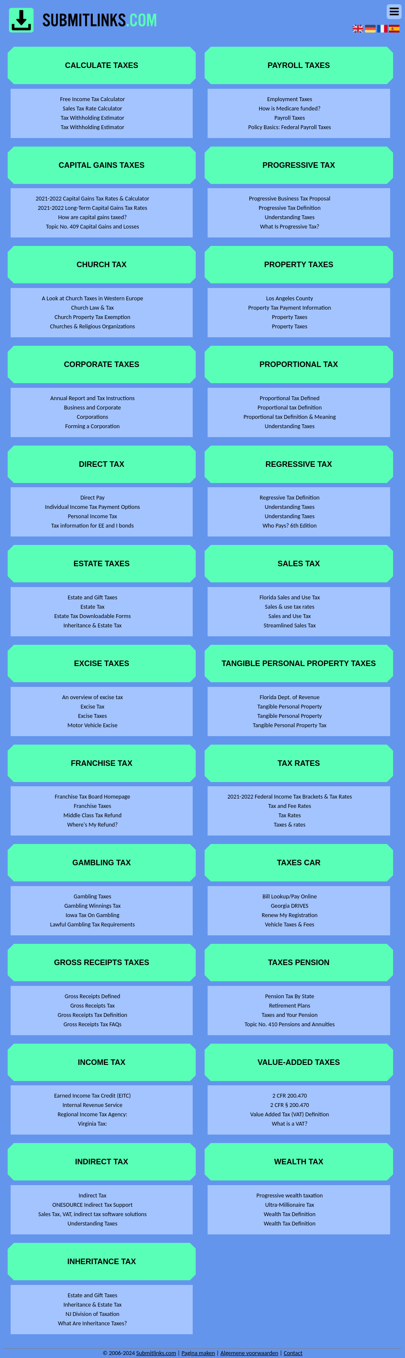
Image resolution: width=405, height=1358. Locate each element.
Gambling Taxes (92, 896)
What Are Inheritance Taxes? (92, 1323)
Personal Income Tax (92, 516)
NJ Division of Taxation (93, 1314)
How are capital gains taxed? (92, 217)
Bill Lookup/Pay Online (289, 896)
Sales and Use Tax (289, 616)
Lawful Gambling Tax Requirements (92, 924)
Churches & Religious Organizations (92, 326)
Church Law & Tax (92, 307)
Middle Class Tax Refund (92, 815)
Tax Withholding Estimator (92, 117)
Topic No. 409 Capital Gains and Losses (92, 226)
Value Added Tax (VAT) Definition (289, 1114)
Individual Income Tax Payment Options (92, 507)
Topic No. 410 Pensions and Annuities (290, 1024)
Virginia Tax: (92, 1123)
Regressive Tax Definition (290, 497)
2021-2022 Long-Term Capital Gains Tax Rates (92, 208)
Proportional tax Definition (289, 407)
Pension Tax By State (289, 996)
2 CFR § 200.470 (289, 1105)
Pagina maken (198, 1353)
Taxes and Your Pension (289, 1015)
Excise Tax (93, 706)
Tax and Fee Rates (289, 806)
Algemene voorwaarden (249, 1353)
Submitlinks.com (156, 1353)
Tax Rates (289, 815)
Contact (293, 1353)
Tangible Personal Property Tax (289, 725)
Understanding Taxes (92, 1223)
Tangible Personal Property (289, 706)
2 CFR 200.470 (289, 1095)
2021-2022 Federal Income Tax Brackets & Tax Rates (289, 796)
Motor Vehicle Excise (93, 725)
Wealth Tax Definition (290, 1214)
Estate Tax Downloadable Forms (92, 616)
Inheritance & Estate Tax (92, 625)
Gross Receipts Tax (92, 1005)
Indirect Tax (92, 1195)
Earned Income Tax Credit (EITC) (92, 1095)
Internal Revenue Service (93, 1105)
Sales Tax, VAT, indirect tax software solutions (92, 1214)
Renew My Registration (289, 915)
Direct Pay (92, 497)
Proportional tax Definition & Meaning (289, 417)
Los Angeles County (289, 298)
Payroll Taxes (289, 117)
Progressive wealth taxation (290, 1195)
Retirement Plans (289, 1005)
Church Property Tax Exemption (92, 317)
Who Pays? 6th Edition (289, 525)
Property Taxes (289, 317)
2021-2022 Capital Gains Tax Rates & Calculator (92, 198)
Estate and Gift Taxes (92, 597)
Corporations (92, 417)
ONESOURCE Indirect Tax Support (92, 1204)
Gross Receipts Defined (92, 996)
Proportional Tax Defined (290, 398)
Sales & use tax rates (289, 606)
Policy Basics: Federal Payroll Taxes (289, 127)
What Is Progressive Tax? (289, 226)
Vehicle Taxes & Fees (289, 924)
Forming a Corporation (92, 426)
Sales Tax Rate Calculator (93, 108)
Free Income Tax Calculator (92, 99)
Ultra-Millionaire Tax (289, 1204)
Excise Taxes (92, 716)
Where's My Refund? (92, 824)
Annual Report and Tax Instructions (92, 398)
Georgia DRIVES (289, 905)
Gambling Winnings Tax (92, 905)
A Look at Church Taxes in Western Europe (92, 298)
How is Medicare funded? (289, 108)
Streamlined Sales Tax (290, 625)
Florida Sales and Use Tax (290, 597)
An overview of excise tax (92, 697)
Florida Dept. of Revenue (290, 697)
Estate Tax (92, 606)
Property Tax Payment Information (289, 307)
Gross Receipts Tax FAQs (92, 1024)
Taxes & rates (289, 824)
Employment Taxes (289, 99)
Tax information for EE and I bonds (92, 525)
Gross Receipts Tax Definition (93, 1015)
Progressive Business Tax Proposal (289, 198)
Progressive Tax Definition (290, 208)
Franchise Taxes (92, 806)
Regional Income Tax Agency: (92, 1114)
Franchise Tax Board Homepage (92, 796)
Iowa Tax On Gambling (92, 915)
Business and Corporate (92, 407)
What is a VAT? (290, 1123)
